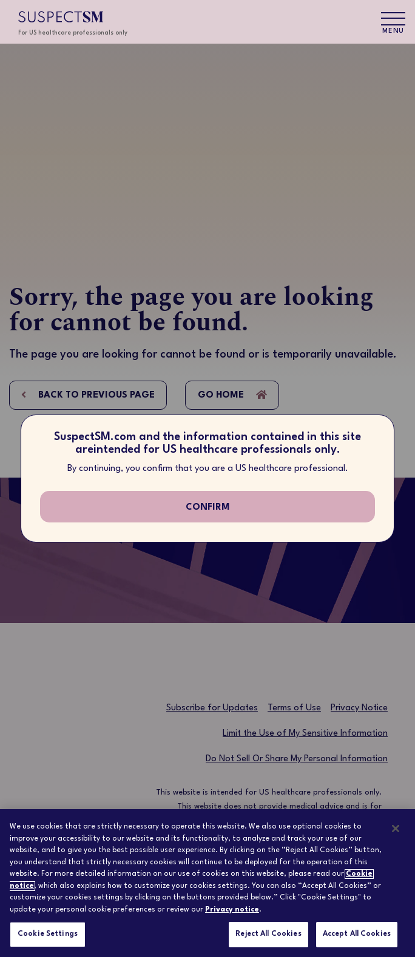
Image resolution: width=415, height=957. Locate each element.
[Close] (395, 828)
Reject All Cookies (268, 934)
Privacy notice (232, 909)
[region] (207, 883)
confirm (208, 507)
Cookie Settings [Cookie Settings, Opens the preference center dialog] (48, 934)
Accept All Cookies (357, 934)
